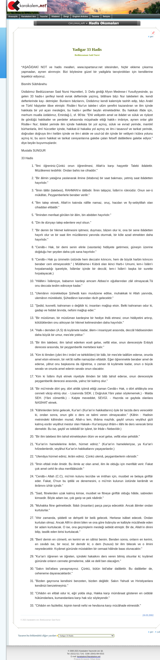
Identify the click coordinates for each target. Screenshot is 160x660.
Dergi (66, 16)
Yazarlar (44, 16)
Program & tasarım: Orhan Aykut (87, 659)
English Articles (80, 16)
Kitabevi (56, 16)
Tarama (95, 16)
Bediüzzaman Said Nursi (87, 55)
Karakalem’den (28, 16)
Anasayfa (12, 16)
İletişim (106, 16)
